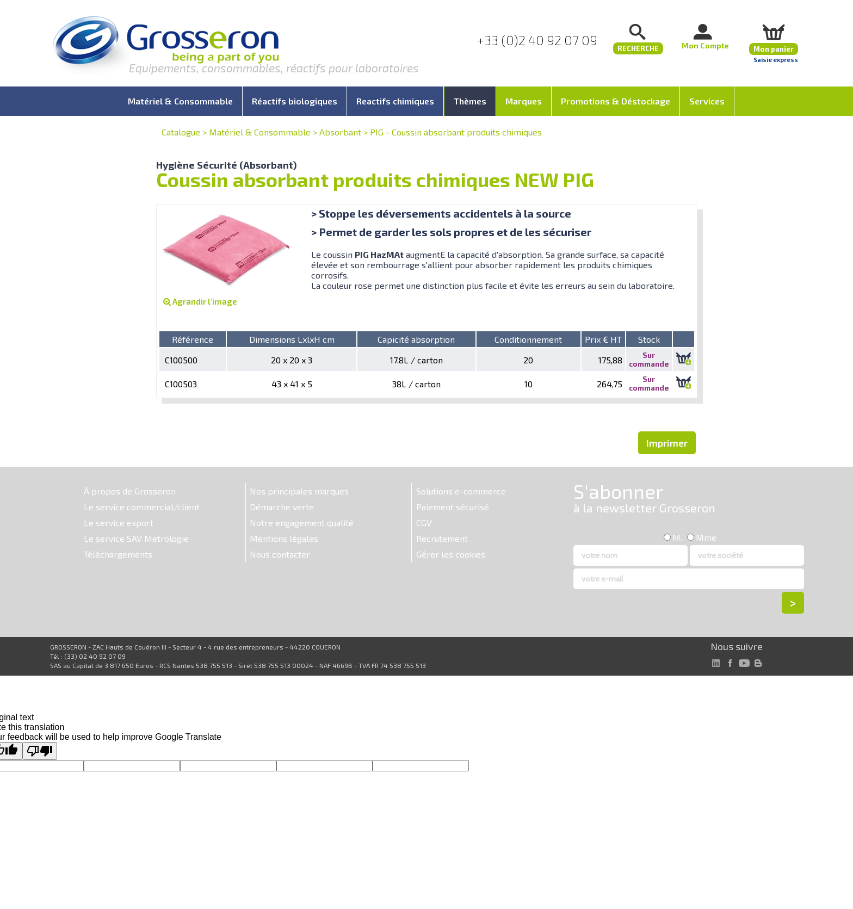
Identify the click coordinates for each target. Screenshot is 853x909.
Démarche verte (282, 507)
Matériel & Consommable (260, 132)
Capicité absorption (416, 339)
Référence (192, 339)
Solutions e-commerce (461, 491)
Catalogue (181, 132)
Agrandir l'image (200, 301)
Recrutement (442, 538)
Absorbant (340, 132)
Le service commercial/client (142, 507)
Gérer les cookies (450, 554)
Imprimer (667, 443)
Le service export (118, 522)
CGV (424, 522)
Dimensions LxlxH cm (292, 339)
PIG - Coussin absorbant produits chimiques (456, 132)
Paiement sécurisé (452, 507)
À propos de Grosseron (130, 491)
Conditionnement (528, 339)
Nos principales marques (299, 491)
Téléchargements (118, 554)
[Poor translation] (39, 751)
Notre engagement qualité (302, 522)
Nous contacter (280, 554)
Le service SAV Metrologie (136, 538)
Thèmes (470, 101)
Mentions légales (284, 538)
